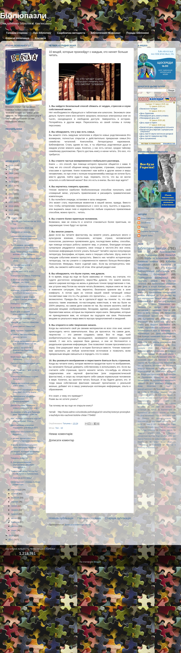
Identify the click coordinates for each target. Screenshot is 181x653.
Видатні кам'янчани (160, 324)
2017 (11, 202)
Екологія (145, 418)
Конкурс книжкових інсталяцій (156, 336)
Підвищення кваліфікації (153, 277)
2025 (11, 169)
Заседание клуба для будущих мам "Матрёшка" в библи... (25, 413)
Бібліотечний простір (146, 395)
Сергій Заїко (147, 235)
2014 (11, 214)
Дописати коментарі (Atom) (78, 524)
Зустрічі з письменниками (151, 289)
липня (14, 506)
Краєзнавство (168, 251)
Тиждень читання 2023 (149, 433)
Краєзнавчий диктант (160, 421)
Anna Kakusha (147, 218)
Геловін (173, 412)
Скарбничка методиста (71, 33)
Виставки (166, 348)
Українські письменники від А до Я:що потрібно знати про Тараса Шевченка (157, 436)
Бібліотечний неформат (164, 284)
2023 (11, 177)
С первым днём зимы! (21, 478)
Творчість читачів (147, 281)
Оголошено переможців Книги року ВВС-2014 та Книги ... (25, 391)
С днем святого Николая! (23, 326)
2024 (11, 173)
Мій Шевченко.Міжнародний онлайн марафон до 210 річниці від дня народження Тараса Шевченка (157, 295)
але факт (155, 407)
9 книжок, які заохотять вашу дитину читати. (25, 335)
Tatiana (144, 227)
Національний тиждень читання (153, 401)
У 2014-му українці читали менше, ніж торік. (23, 281)
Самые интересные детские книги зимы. (24, 384)
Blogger (97, 562)
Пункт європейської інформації (154, 327)
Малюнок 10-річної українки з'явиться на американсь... (25, 291)
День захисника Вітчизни (160, 383)
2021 (11, 186)
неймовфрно (143, 445)
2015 (11, 210)
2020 (11, 190)
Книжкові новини (148, 261)
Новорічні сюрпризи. (20, 303)
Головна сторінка (16, 33)
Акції (153, 357)
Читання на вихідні (149, 307)
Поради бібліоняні (137, 33)
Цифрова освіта (161, 439)
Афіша (153, 410)
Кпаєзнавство (143, 421)
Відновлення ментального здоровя (152, 412)
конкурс (169, 407)
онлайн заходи (148, 354)
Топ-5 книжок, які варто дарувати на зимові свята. (24, 246)
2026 (11, 165)
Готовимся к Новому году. (23, 318)
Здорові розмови (163, 418)
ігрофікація (142, 410)
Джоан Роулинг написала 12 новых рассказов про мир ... (25, 406)
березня (15, 522)
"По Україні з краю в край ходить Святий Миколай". (24, 298)
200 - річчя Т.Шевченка (156, 304)
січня (14, 530)
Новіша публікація (61, 518)
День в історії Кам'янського (157, 286)
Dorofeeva (145, 223)
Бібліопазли (23, 15)
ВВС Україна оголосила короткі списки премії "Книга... (26, 419)
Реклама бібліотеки (151, 274)
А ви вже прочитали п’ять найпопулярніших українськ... (26, 439)
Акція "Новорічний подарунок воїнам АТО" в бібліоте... (25, 253)
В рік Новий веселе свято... (24, 307)
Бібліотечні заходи (152, 248)
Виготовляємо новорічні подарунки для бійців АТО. (25, 426)
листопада (16, 489)
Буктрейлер (148, 319)
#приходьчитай (144, 371)
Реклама (160, 404)
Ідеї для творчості (167, 301)
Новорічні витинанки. (21, 232)
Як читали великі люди (161, 442)
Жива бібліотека (147, 386)
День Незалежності (166, 333)
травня (14, 514)
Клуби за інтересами (156, 258)
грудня (14, 218)
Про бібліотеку (42, 33)
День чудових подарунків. (23, 330)
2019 (11, 194)
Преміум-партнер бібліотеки (160, 363)
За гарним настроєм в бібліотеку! (21, 266)
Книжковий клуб (145, 301)
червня (15, 510)
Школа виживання (162, 342)
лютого (14, 526)
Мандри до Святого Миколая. (25, 322)
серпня (15, 502)
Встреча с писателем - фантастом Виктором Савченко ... (22, 350)
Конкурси (172, 351)
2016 (11, 206)
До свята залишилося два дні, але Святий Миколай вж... (25, 342)
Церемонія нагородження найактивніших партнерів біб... (24, 238)
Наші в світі (152, 424)
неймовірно (156, 445)
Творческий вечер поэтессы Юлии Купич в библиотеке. (25, 472)
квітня (14, 518)
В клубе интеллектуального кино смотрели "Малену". (24, 446)
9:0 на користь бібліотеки (149, 366)
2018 (11, 198)
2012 (11, 539)
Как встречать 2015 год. (22, 228)
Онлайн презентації (155, 427)
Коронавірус (143, 333)
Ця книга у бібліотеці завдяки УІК (155, 392)
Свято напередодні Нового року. (26, 286)
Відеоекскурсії (166, 410)
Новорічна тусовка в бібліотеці (25, 276)
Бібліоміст (165, 319)
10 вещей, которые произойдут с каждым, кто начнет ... (26, 452)
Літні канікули (170, 374)
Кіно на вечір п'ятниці (148, 313)
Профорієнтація (144, 404)
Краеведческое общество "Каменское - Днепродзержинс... (23, 398)
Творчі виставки (165, 368)
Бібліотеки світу (162, 322)
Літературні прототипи (150, 374)
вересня (15, 498)
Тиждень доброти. (19, 458)
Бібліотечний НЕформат (106, 33)
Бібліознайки (158, 351)
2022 (11, 181)
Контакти (40, 38)
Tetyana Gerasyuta (149, 231)
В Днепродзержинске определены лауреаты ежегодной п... (23, 464)
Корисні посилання (17, 38)
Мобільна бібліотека (164, 398)
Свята (141, 324)
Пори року (170, 316)
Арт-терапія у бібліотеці (151, 345)
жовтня (15, 493)
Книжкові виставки (145, 398)
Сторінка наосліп (166, 430)
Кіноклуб (171, 255)
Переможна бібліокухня (153, 377)
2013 (11, 535)
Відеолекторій (144, 351)
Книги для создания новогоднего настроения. (24, 312)
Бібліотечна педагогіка (165, 371)
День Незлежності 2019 (149, 415)
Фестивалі (143, 322)
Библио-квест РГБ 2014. (22, 271)
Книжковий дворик (165, 395)
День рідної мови (169, 415)
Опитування (171, 427)
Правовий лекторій (164, 389)
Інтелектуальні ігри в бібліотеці (154, 330)
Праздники (151, 255)
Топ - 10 (59, 428)
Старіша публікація (118, 518)
